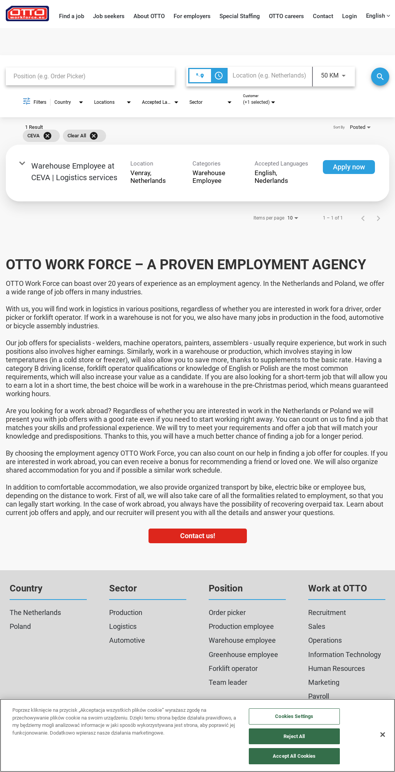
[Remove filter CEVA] (47, 136)
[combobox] (90, 76)
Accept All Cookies (294, 756)
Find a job (71, 16)
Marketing (323, 682)
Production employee (241, 626)
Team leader (228, 682)
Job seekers (109, 16)
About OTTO (149, 16)
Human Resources (336, 668)
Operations (325, 640)
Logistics (123, 626)
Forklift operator (233, 668)
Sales (316, 626)
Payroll (318, 696)
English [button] (378, 15)
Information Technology (344, 654)
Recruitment (327, 612)
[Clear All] (93, 136)
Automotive (127, 640)
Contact (323, 16)
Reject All (294, 736)
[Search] (380, 77)
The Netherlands (35, 612)
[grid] (186, 136)
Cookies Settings (294, 716)
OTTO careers (286, 16)
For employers (192, 16)
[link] (197, 173)
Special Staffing (239, 16)
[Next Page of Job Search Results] (378, 218)
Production (125, 612)
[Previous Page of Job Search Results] (363, 218)
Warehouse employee (242, 640)
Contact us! (197, 536)
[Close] (382, 734)
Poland (20, 626)
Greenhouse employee (243, 654)
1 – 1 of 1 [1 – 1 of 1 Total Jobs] (333, 218)
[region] (197, 735)
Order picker (227, 612)
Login (349, 16)
